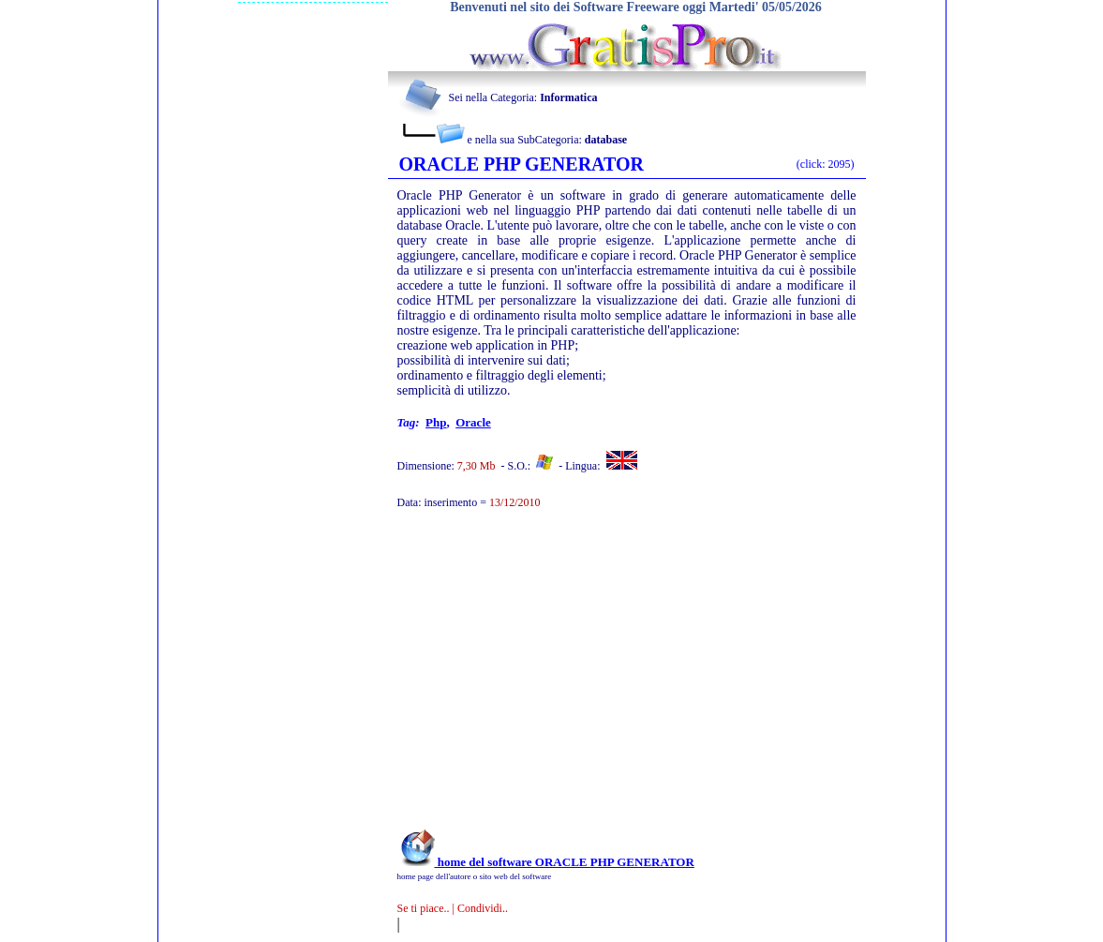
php (435, 422)
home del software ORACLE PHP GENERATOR (545, 862)
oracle (473, 422)
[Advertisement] (601, 678)
